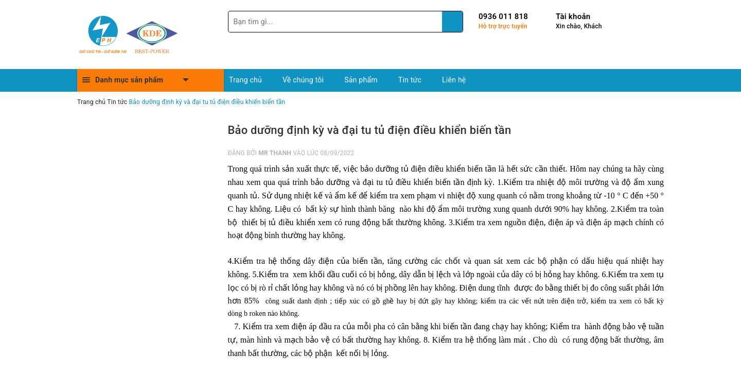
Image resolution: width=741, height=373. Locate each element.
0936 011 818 (503, 16)
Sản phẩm (361, 80)
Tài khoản (573, 16)
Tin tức (409, 80)
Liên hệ (454, 80)
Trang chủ (245, 80)
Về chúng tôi (303, 80)
